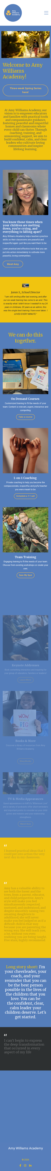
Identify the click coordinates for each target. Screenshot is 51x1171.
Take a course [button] (25, 417)
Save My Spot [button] (25, 575)
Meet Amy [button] (13, 264)
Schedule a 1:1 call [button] (25, 496)
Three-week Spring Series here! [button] (25, 90)
